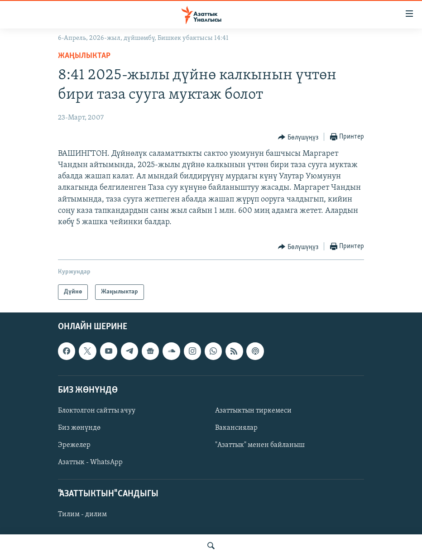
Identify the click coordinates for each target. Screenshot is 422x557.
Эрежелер (74, 445)
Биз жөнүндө (79, 428)
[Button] (298, 137)
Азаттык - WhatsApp (90, 462)
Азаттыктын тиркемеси (253, 410)
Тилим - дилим (82, 515)
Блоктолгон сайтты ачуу (96, 410)
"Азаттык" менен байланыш (260, 445)
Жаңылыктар (84, 56)
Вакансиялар (236, 428)
